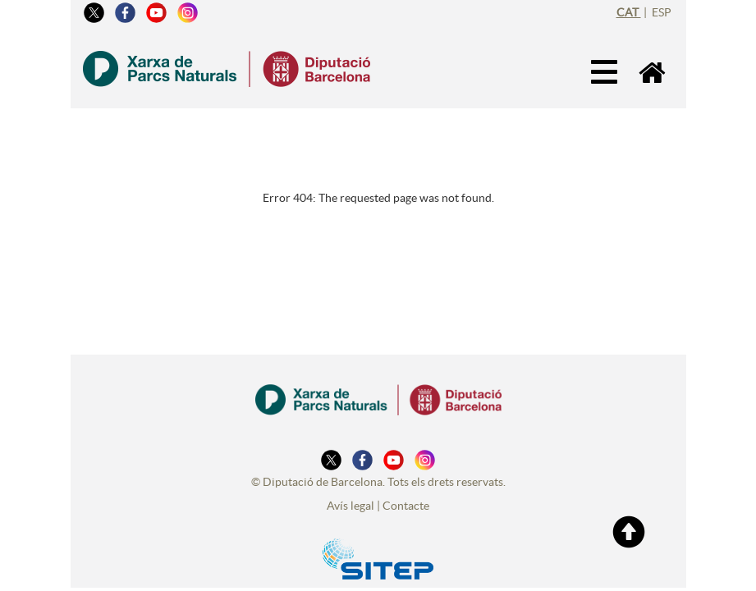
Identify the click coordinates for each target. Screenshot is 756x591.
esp (661, 12)
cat (628, 12)
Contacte (406, 505)
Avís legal (350, 505)
